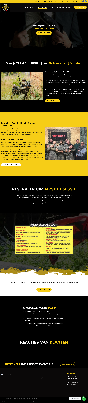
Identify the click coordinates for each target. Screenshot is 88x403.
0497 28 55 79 (71, 376)
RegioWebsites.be (36, 401)
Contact (68, 7)
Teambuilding (42, 7)
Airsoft (33, 7)
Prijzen (61, 7)
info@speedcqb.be (72, 378)
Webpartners (27, 401)
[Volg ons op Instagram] (86, 1)
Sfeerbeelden (53, 7)
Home (27, 7)
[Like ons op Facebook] (83, 1)
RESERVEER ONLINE (52, 101)
